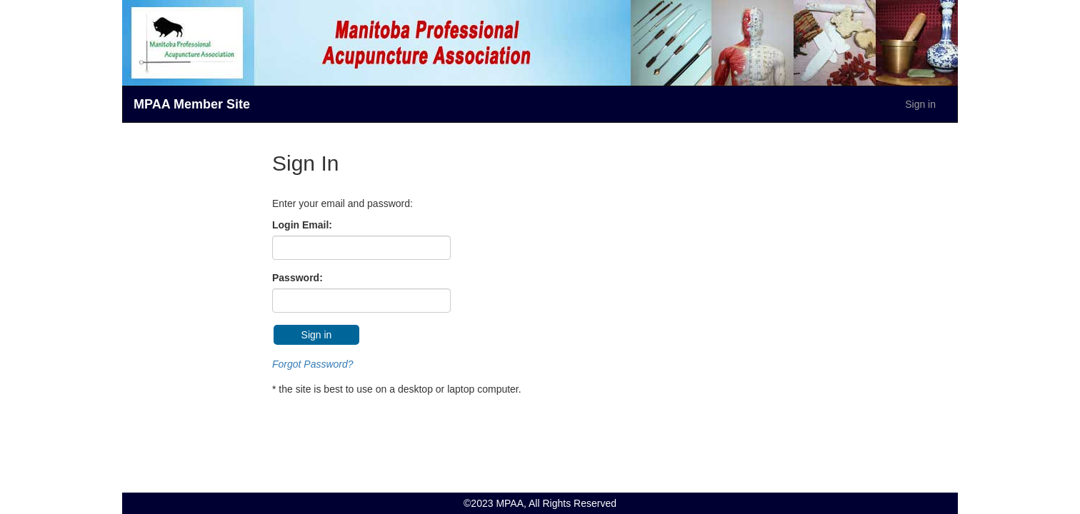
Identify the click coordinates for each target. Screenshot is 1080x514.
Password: (297, 277)
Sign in (920, 104)
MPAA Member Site (192, 104)
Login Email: (302, 225)
